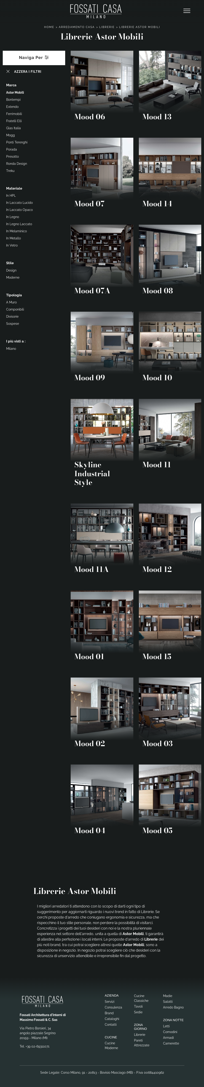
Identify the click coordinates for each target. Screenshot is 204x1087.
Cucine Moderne (111, 1045)
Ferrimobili (14, 114)
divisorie (12, 316)
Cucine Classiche (141, 998)
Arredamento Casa (77, 27)
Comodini (170, 1032)
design (11, 270)
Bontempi (13, 99)
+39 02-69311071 (37, 1046)
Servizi (109, 1001)
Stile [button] (10, 263)
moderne (12, 277)
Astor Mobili (15, 92)
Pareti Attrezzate (141, 1043)
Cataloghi (112, 1019)
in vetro (12, 245)
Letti (166, 1026)
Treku (10, 171)
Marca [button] (11, 85)
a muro (11, 302)
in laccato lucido (19, 203)
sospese (12, 323)
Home (49, 27)
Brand (109, 1013)
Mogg (10, 135)
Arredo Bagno (173, 1007)
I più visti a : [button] (16, 341)
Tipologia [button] (14, 295)
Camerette (171, 1043)
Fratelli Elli (14, 121)
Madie (167, 996)
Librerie (107, 27)
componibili (15, 309)
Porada (11, 149)
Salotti (168, 1001)
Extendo (12, 107)
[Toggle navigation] (187, 11)
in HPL (11, 195)
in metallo (13, 238)
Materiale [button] (14, 188)
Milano (11, 348)
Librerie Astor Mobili (139, 27)
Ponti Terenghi (16, 142)
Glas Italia (13, 128)
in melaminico (16, 231)
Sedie (138, 1012)
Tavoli (138, 1006)
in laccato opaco (19, 210)
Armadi (168, 1037)
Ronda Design (16, 163)
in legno (12, 217)
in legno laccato (19, 224)
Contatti (111, 1024)
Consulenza (113, 1007)
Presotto (12, 156)
